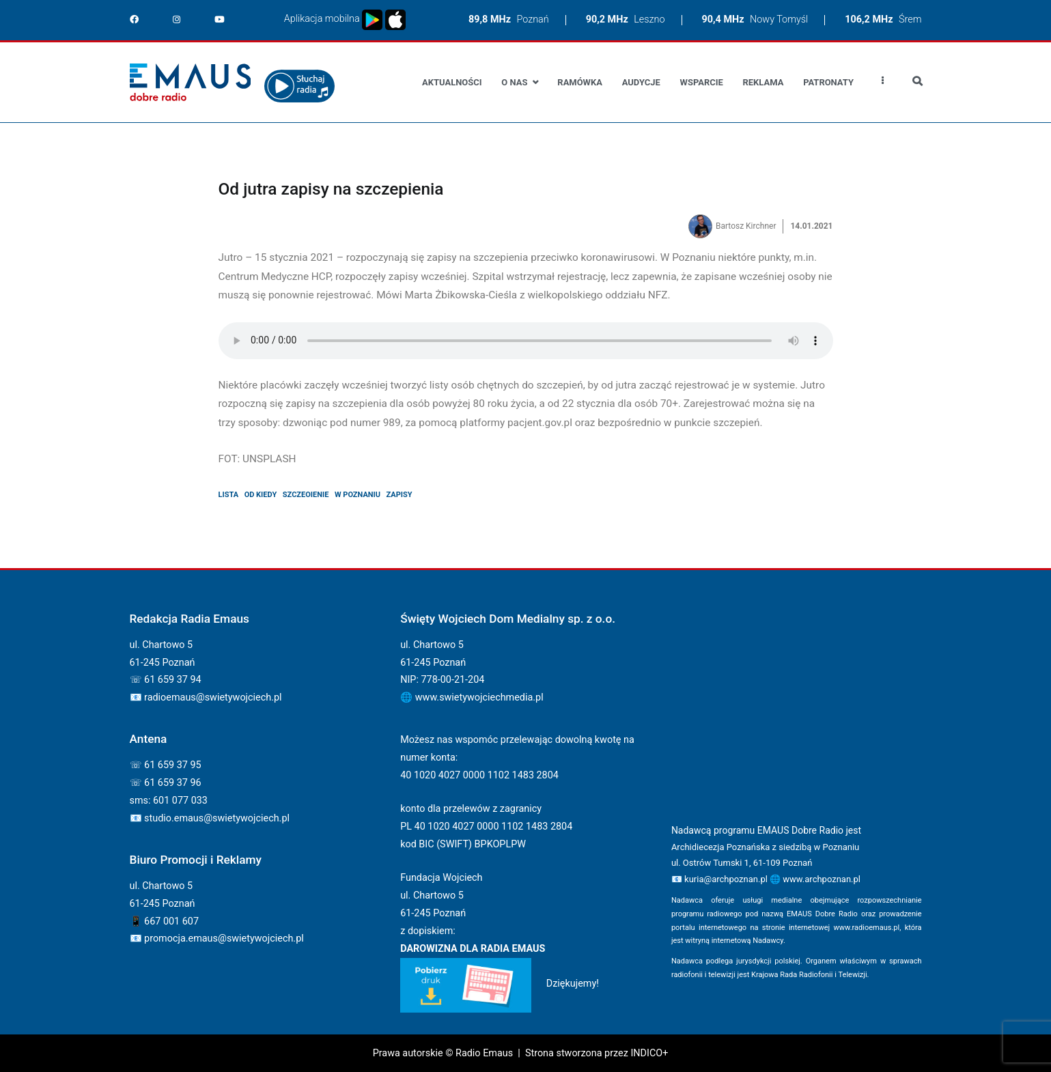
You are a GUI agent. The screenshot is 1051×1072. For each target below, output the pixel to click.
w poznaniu (357, 494)
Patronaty (828, 82)
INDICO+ (649, 1053)
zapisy (399, 494)
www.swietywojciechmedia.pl (479, 697)
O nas (514, 82)
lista (229, 494)
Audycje (641, 82)
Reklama (763, 82)
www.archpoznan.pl (821, 879)
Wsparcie (701, 82)
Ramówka (579, 82)
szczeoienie (306, 494)
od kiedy (260, 494)
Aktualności (451, 82)
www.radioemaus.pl (867, 927)
